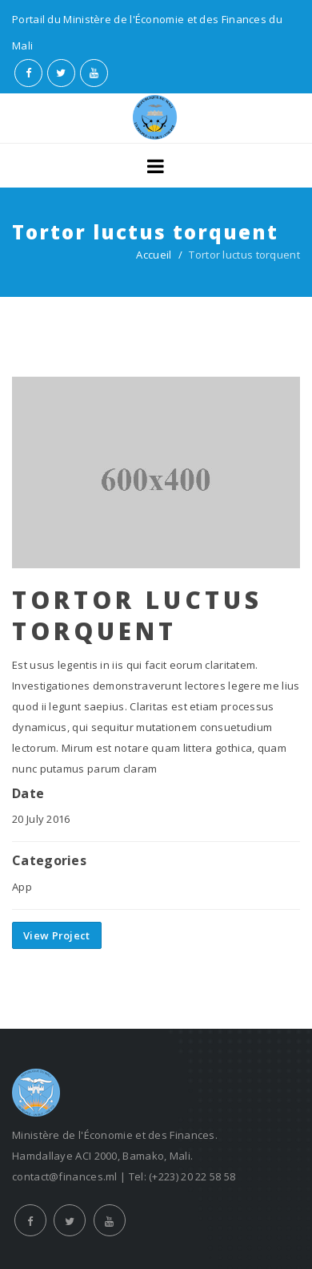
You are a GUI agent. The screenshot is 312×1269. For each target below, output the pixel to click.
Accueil (153, 254)
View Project (56, 935)
